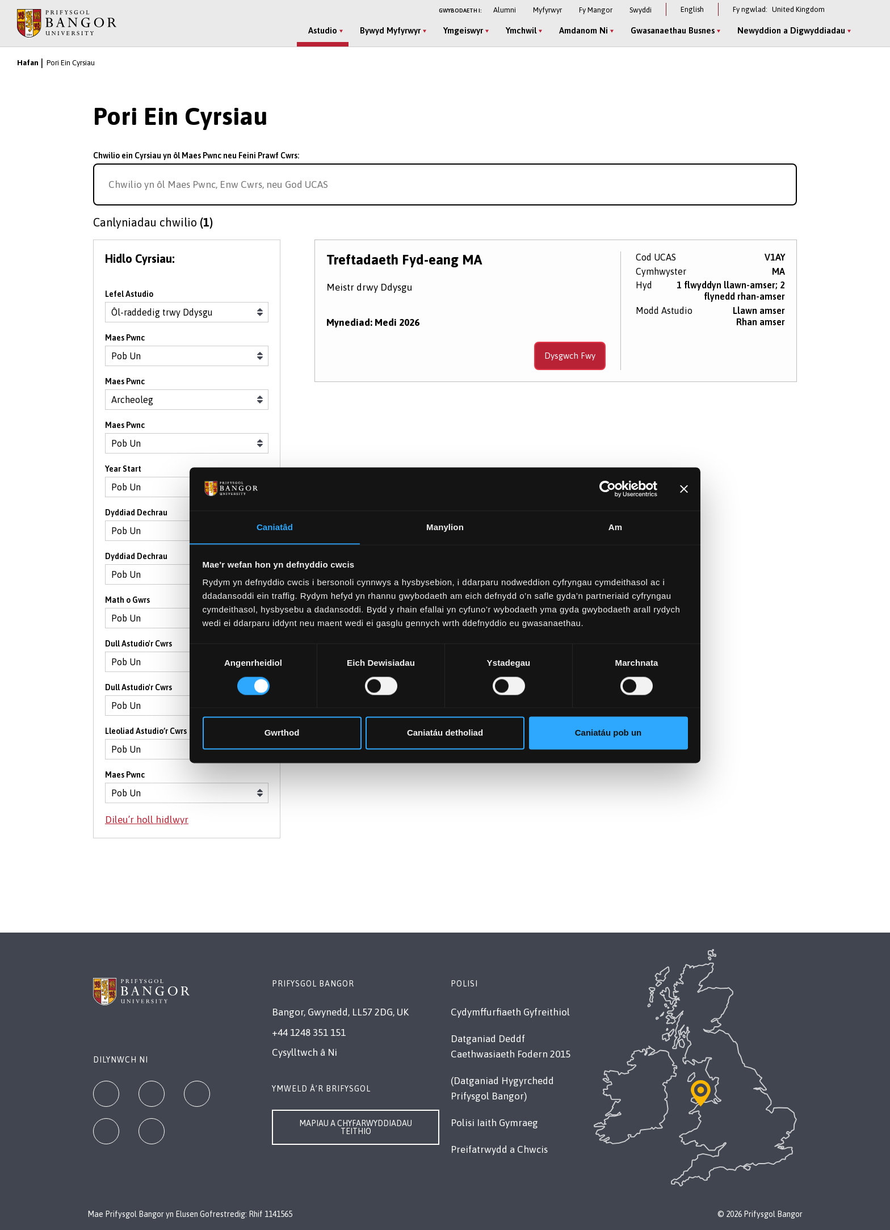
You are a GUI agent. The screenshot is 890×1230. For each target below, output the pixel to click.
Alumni (504, 10)
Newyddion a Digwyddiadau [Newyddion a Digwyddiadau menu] (791, 30)
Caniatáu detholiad (445, 733)
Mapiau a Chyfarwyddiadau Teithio (355, 1127)
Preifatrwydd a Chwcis (499, 1149)
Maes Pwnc (125, 338)
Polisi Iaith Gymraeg (494, 1122)
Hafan (28, 62)
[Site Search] (864, 31)
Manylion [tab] (445, 527)
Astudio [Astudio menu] (322, 30)
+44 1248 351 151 (309, 1032)
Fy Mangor (595, 10)
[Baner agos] (684, 489)
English (692, 9)
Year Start (123, 469)
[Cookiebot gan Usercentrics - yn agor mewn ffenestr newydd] (607, 488)
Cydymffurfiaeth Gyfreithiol (510, 1012)
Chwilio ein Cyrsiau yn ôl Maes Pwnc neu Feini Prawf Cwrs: (196, 155)
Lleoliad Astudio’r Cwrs (146, 731)
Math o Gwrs (127, 600)
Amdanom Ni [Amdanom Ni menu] (583, 30)
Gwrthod (282, 733)
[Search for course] (783, 184)
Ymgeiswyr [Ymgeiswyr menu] (463, 30)
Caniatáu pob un (608, 733)
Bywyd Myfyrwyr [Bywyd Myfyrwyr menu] (390, 30)
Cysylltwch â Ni (304, 1052)
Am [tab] (615, 527)
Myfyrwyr (547, 10)
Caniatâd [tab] (275, 527)
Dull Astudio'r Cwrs (138, 644)
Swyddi (640, 10)
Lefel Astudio (129, 294)
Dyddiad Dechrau (136, 513)
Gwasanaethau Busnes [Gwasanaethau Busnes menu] (673, 30)
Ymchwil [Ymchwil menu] (521, 30)
